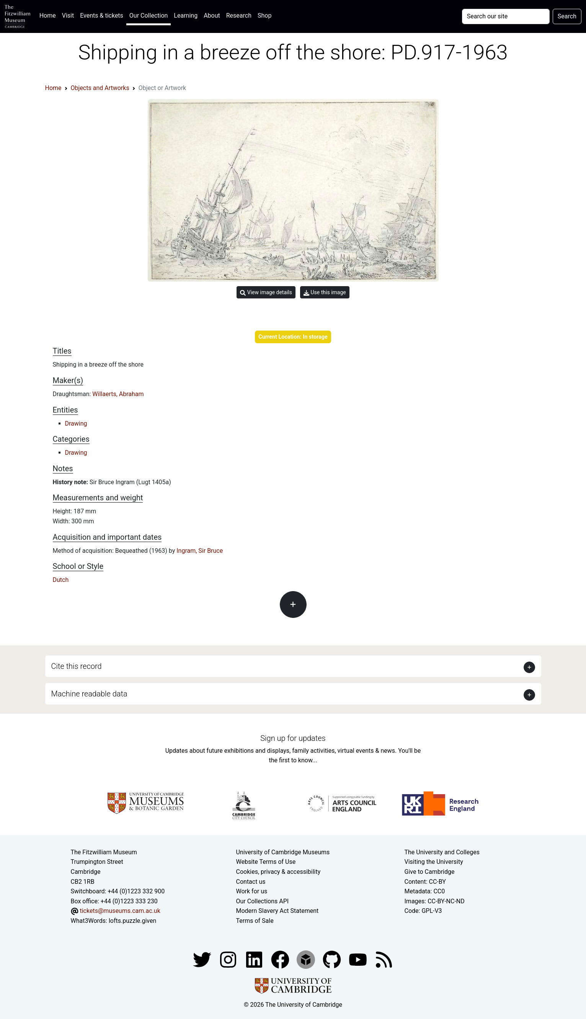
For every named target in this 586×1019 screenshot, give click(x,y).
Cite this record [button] (76, 666)
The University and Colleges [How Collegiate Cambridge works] (442, 852)
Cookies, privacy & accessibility (278, 871)
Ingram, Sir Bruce (199, 550)
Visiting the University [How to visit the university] (434, 861)
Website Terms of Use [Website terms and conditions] (266, 861)
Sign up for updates (292, 738)
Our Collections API (262, 901)
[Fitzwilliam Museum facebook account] (255, 959)
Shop (264, 15)
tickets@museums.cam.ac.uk (120, 910)
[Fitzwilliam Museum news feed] (384, 959)
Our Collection (148, 15)
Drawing (76, 423)
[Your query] (506, 16)
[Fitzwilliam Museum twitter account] (203, 959)
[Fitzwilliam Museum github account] (333, 959)
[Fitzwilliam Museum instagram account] (229, 959)
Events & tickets (101, 15)
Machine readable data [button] (89, 693)
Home (49, 14)
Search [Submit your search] (567, 16)
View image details (266, 292)
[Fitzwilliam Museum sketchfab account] (307, 959)
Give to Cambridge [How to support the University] (430, 871)
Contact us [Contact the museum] (251, 881)
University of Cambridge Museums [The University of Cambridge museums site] (283, 852)
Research (238, 15)
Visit (68, 15)
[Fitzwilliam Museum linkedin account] (281, 959)
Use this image (325, 292)
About (212, 15)
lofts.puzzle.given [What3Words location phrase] (132, 920)
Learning (186, 15)
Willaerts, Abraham (118, 394)
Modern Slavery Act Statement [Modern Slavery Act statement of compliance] (277, 910)
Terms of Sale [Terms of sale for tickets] (255, 920)
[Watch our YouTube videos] (359, 959)
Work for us (252, 891)
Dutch (61, 579)
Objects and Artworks (100, 88)
